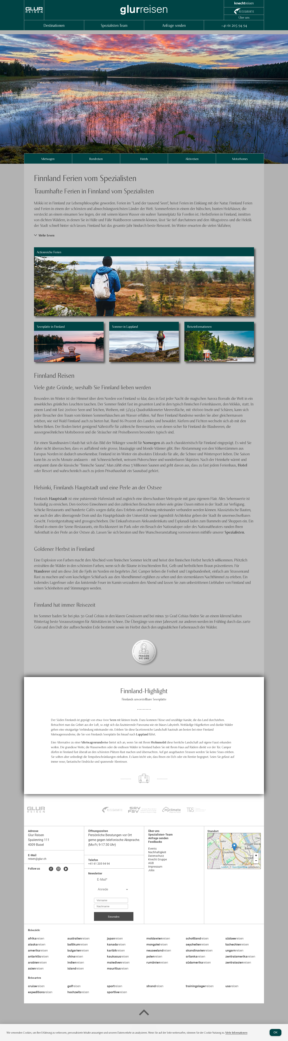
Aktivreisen (192, 158)
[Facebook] (51, 869)
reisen (36, 938)
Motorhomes (240, 158)
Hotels (144, 158)
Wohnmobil (159, 742)
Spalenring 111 (38, 840)
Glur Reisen (36, 835)
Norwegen (152, 442)
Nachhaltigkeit (157, 852)
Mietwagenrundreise (95, 742)
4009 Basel (36, 845)
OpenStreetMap (240, 867)
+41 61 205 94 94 (234, 25)
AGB (151, 863)
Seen (113, 719)
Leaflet (224, 867)
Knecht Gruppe (157, 859)
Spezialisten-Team (114, 25)
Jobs (151, 870)
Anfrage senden (174, 25)
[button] (144, 235)
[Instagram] (58, 869)
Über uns (244, 17)
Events (152, 848)
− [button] (256, 860)
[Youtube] (66, 869)
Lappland (142, 734)
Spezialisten (234, 532)
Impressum (155, 866)
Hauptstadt (58, 498)
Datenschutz (156, 855)
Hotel (242, 465)
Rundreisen (96, 158)
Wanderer (42, 571)
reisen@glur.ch (37, 858)
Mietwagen (48, 158)
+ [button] (256, 855)
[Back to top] (144, 1013)
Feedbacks (155, 841)
